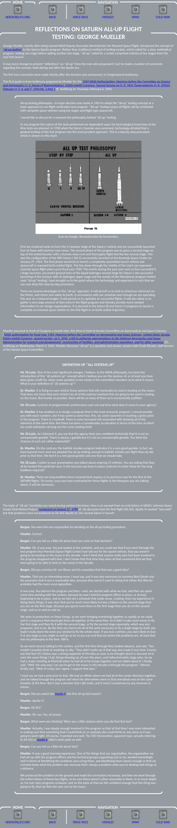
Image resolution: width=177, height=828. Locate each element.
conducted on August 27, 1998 (58, 509)
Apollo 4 (60, 694)
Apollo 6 (42, 739)
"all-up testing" (12, 49)
